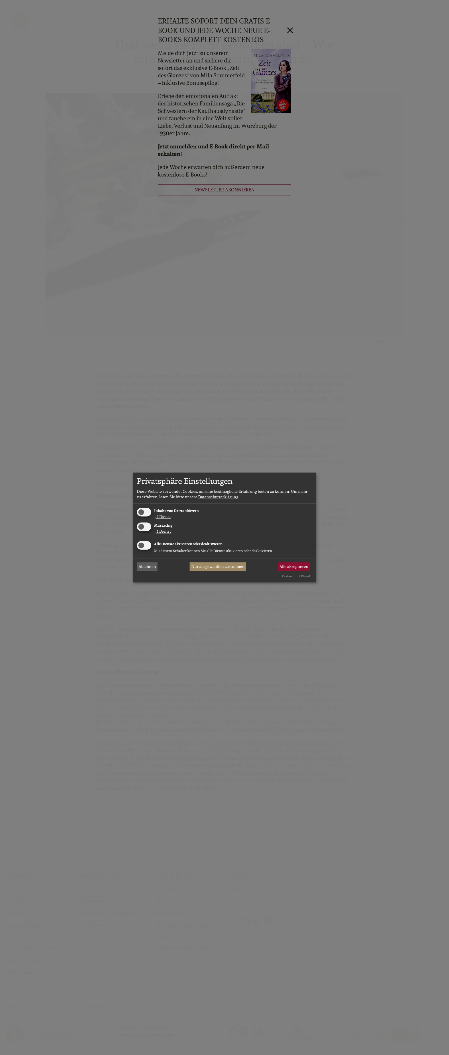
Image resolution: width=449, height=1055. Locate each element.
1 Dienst (162, 516)
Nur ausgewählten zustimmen (218, 566)
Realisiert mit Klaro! (296, 576)
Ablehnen (147, 566)
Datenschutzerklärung (218, 496)
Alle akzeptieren (293, 566)
